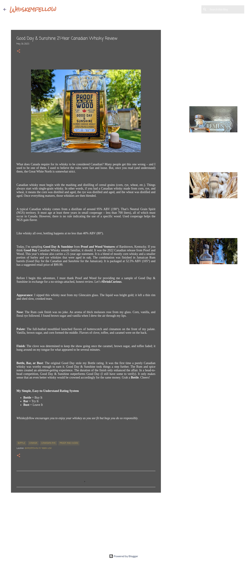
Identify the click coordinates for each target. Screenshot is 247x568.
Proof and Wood (69, 443)
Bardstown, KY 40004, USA (38, 448)
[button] (18, 51)
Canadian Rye (48, 443)
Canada (33, 443)
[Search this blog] (226, 9)
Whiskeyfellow (33, 9)
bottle (21, 443)
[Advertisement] (86, 522)
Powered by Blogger (123, 556)
